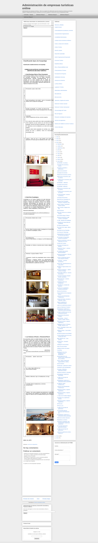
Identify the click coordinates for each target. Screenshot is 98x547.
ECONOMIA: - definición (62, 182)
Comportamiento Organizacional (62, 33)
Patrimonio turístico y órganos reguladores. (63, 322)
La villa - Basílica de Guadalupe (64, 220)
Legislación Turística (59, 87)
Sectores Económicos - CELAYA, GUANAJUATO (64, 255)
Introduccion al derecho (60, 80)
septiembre (59, 148)
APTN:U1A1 (59, 403)
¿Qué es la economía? (62, 170)
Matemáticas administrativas (61, 90)
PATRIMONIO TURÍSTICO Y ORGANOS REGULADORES (64, 415)
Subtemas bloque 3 (64, 14)
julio (58, 149)
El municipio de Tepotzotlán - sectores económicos (63, 238)
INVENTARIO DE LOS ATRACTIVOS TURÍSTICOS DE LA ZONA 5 (64, 357)
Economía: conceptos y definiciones (62, 168)
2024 (57, 136)
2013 (57, 436)
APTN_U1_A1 (60, 405)
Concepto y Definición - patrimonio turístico (62, 370)
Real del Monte (60, 210)
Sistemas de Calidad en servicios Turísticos (64, 123)
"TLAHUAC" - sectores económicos (62, 261)
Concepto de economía (62, 172)
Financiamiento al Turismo (60, 70)
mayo (58, 153)
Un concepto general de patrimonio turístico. (62, 426)
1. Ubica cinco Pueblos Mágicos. (64, 395)
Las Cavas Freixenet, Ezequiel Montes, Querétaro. (63, 276)
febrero (59, 159)
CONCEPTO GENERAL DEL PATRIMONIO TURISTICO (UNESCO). (63, 423)
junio (58, 151)
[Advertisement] (4, 515)
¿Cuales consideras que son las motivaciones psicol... (64, 313)
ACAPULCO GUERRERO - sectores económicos (63, 289)
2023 (57, 138)
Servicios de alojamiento (60, 120)
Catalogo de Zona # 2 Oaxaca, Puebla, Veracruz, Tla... (63, 325)
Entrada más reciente (28, 498)
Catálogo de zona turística (63, 344)
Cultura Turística (58, 47)
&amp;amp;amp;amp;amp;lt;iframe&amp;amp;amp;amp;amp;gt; (39, 31)
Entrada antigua (46, 498)
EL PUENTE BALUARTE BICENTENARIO (62, 252)
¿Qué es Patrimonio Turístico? (63, 307)
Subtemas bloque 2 (52, 14)
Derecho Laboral (58, 50)
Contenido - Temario (28, 14)
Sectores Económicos (62, 291)
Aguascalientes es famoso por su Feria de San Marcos (63, 235)
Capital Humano (58, 27)
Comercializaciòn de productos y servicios (64, 30)
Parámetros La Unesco (62, 419)
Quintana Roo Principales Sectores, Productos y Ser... (63, 202)
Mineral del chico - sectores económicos (63, 279)
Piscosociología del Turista (60, 110)
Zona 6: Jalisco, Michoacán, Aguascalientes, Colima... (63, 361)
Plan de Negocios (58, 113)
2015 (57, 140)
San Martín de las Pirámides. (63, 230)
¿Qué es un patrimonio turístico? (64, 305)
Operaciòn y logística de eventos (62, 100)
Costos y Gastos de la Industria (61, 43)
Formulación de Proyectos (60, 73)
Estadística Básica (59, 63)
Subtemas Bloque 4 (28, 17)
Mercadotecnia (58, 93)
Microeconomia (58, 97)
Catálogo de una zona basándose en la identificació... (62, 353)
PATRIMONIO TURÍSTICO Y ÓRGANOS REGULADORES (64, 309)
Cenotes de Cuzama (61, 243)
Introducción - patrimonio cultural (64, 365)
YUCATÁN (59, 350)
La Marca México (58, 83)
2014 (57, 142)
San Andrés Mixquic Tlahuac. (63, 215)
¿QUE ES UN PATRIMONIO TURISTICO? (63, 296)
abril (58, 155)
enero (58, 161)
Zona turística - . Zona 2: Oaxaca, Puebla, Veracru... (63, 319)
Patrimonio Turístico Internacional (62, 107)
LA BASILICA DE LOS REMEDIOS (62, 282)
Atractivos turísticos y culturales (64, 372)
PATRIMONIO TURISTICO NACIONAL (63, 375)
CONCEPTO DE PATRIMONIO (64, 367)
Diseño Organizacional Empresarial (62, 57)
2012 (57, 437)
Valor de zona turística (62, 346)
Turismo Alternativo (59, 127)
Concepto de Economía (62, 184)
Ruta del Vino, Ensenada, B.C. (63, 199)
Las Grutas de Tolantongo (62, 232)
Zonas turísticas (60, 363)
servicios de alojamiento (32, 444)
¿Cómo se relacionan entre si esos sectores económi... (63, 258)
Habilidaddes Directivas (60, 77)
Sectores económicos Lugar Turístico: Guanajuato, (63, 218)
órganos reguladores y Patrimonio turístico (62, 303)
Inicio (38, 498)
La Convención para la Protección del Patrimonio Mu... (63, 411)
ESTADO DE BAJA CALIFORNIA (64, 333)
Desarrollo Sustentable (60, 53)
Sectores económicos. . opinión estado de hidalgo (64, 270)
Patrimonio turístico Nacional (63, 417)
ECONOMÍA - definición (62, 186)
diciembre (59, 144)
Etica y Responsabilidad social (61, 67)
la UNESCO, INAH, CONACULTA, (61, 384)
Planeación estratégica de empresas (62, 117)
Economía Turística (59, 60)
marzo (58, 157)
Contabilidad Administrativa (60, 37)
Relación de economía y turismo (64, 174)
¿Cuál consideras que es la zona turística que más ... (64, 336)
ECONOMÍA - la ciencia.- (62, 162)
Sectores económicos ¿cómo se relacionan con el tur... (64, 241)
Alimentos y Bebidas (59, 24)
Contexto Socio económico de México (63, 40)
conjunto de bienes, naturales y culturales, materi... (64, 300)
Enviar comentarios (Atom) (39, 502)
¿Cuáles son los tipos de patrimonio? (62, 378)
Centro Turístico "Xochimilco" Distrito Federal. (63, 205)
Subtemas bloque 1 (40, 14)
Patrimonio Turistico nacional (61, 103)
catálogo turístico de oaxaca (63, 348)
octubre (59, 146)
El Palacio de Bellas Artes (62, 225)
